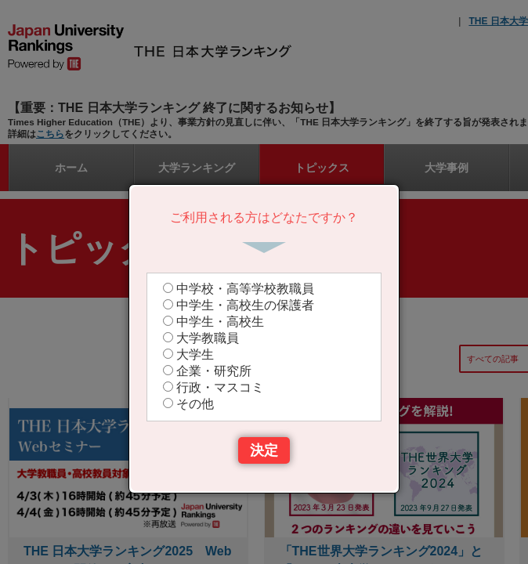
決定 (264, 450)
